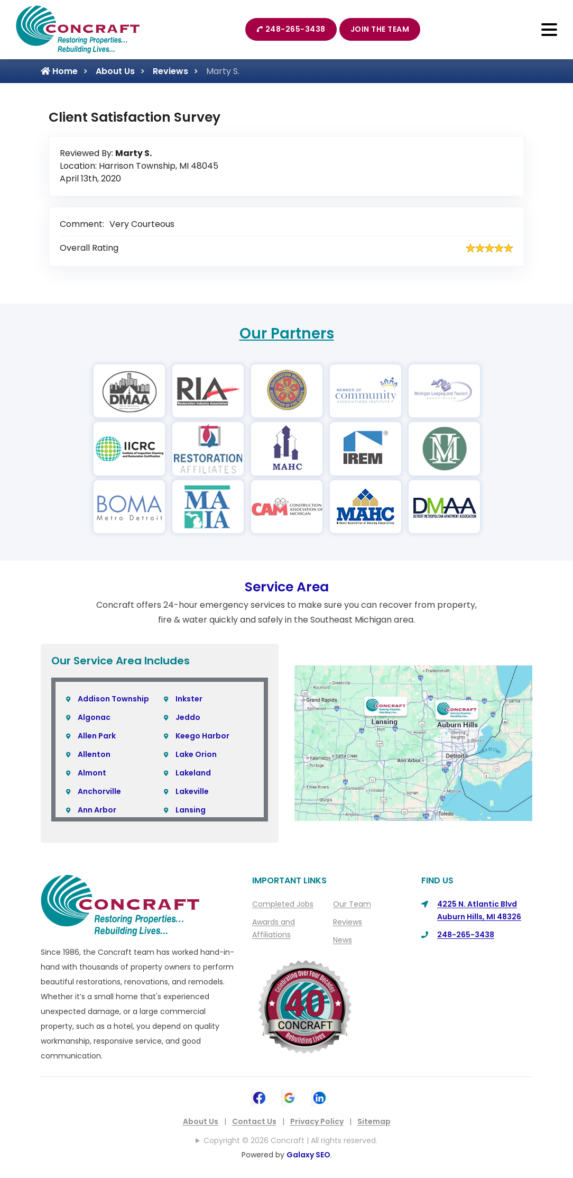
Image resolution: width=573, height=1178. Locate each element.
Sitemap (374, 1121)
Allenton (94, 754)
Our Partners (286, 333)
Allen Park (97, 735)
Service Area (287, 587)
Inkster (188, 698)
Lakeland (193, 773)
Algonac (94, 717)
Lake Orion (196, 754)
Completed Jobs (282, 904)
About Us (115, 71)
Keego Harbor (202, 735)
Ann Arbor (97, 810)
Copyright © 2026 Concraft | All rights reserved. (290, 1140)
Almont (92, 773)
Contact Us (254, 1121)
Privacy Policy (317, 1121)
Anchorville (99, 791)
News (342, 940)
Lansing (190, 810)
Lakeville (192, 791)
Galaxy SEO (308, 1154)
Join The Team (380, 29)
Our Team (352, 904)
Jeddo (187, 717)
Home (59, 71)
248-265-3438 (291, 29)
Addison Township (113, 698)
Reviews (170, 71)
